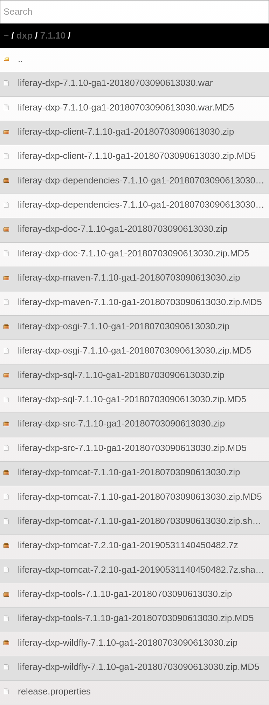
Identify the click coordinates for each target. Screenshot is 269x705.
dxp (24, 35)
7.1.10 (52, 35)
